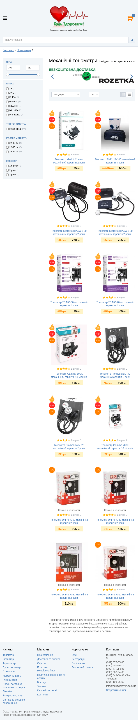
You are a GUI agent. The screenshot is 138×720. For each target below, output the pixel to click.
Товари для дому (12, 695)
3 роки (12, 174)
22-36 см (14, 147)
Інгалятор (8, 659)
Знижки (41, 686)
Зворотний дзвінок (82, 667)
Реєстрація (78, 659)
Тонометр (8, 655)
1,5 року (13, 166)
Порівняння (78, 663)
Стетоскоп (9, 671)
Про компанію (45, 655)
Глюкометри (10, 679)
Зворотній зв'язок (116, 690)
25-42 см (14, 151)
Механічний (15, 129)
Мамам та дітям (12, 675)
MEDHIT (13, 106)
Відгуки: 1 (122, 440)
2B (10, 88)
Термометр (9, 663)
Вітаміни (8, 691)
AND (11, 93)
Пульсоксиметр (11, 667)
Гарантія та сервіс (47, 690)
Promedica (14, 114)
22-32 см (14, 143)
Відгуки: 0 (76, 154)
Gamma (13, 101)
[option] (92, 76)
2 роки (12, 170)
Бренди (41, 682)
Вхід (74, 655)
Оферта (42, 663)
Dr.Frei (12, 97)
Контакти (42, 694)
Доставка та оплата (48, 659)
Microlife (13, 110)
